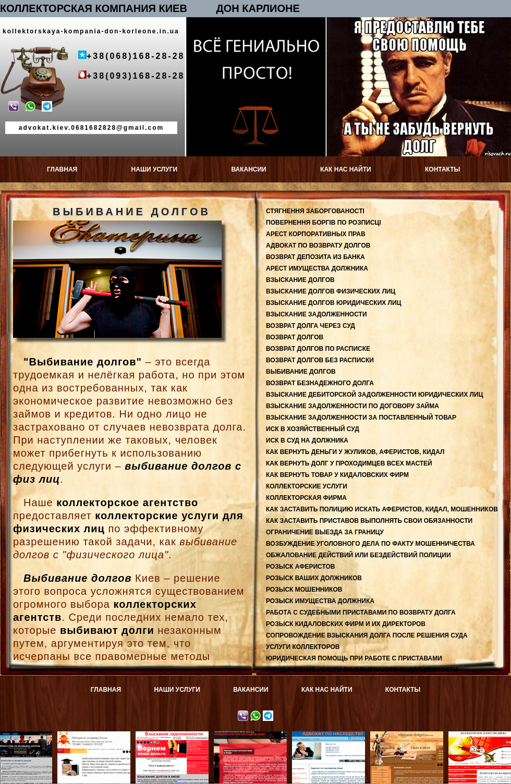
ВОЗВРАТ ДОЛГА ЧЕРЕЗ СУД (310, 325)
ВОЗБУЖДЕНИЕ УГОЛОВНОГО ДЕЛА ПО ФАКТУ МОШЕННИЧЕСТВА (370, 543)
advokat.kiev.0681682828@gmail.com (91, 127)
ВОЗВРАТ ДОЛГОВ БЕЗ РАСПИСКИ (320, 360)
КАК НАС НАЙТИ (345, 169)
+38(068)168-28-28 (136, 56)
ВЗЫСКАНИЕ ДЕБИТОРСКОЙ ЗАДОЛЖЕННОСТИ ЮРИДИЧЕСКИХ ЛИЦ (374, 394)
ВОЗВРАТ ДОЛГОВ (294, 337)
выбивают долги (107, 630)
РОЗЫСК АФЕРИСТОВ (300, 566)
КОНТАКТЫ (442, 169)
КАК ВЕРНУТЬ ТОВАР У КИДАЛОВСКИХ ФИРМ (337, 475)
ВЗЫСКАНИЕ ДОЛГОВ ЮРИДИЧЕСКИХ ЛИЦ (333, 303)
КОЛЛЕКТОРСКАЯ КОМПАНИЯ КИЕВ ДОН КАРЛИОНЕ (150, 8)
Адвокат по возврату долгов (96, 738)
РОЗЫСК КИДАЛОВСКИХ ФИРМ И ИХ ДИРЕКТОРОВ (345, 624)
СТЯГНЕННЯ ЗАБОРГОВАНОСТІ (315, 211)
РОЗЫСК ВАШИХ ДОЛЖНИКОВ (314, 578)
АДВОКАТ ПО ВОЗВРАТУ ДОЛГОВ (318, 245)
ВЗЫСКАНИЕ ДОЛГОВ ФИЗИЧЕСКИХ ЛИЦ (330, 291)
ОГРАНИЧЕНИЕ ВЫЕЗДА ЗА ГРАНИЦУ (325, 532)
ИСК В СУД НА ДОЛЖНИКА (307, 440)
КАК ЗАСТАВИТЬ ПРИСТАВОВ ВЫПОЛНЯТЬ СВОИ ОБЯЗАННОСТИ (369, 520)
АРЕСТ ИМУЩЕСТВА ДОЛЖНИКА (317, 268)
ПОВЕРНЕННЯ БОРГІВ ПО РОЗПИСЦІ (323, 222)
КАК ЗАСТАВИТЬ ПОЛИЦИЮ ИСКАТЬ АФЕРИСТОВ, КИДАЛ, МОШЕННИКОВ (382, 509)
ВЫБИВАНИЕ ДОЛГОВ (301, 371)
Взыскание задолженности (175, 738)
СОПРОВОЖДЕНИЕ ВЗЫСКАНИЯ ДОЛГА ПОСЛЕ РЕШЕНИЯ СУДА (367, 635)
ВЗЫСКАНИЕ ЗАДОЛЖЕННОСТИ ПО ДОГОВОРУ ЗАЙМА (352, 406)
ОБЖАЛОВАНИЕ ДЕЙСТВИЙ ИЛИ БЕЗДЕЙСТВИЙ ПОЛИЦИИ (358, 555)
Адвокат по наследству (331, 735)
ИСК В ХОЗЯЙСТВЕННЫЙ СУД (312, 429)
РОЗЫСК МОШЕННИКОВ (304, 589)
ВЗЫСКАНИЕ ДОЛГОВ (300, 280)
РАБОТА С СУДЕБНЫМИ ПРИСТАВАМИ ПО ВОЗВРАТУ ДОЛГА (361, 612)
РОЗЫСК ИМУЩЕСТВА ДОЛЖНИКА (320, 601)
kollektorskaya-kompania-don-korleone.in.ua (91, 31)
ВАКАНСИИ (248, 169)
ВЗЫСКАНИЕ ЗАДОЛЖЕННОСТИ (316, 314)
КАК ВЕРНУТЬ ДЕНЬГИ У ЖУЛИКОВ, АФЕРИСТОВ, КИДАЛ (355, 452)
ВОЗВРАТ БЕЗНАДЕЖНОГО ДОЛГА (320, 383)
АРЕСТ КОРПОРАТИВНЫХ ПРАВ (316, 234)
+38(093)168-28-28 (136, 75)
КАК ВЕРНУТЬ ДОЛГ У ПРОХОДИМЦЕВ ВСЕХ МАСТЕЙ (349, 463)
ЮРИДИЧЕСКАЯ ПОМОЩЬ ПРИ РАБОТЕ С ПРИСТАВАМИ (354, 658)
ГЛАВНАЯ (62, 169)
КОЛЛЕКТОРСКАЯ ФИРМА (306, 497)
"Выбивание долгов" (82, 362)
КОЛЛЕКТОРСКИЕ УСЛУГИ (306, 486)
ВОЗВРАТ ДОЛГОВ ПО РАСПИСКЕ (318, 348)
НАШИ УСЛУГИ (154, 169)
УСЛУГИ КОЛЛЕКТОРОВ (303, 647)
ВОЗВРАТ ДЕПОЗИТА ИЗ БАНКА (315, 257)
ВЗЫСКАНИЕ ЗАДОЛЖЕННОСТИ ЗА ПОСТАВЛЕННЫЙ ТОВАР (361, 417)
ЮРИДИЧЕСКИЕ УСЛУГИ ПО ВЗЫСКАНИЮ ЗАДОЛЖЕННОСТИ (362, 669)
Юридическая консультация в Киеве (253, 738)
